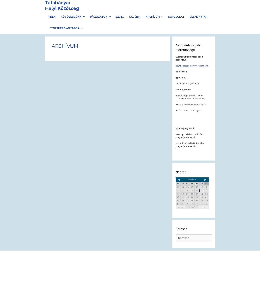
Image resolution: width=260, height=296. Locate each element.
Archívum (156, 17)
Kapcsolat (176, 16)
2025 (180, 207)
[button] (84, 17)
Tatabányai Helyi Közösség (62, 5)
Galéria (134, 16)
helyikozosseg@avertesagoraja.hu (192, 66)
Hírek (52, 16)
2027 (203, 207)
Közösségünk (74, 17)
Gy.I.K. (120, 16)
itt (195, 137)
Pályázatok (101, 17)
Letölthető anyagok (66, 28)
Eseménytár (198, 16)
